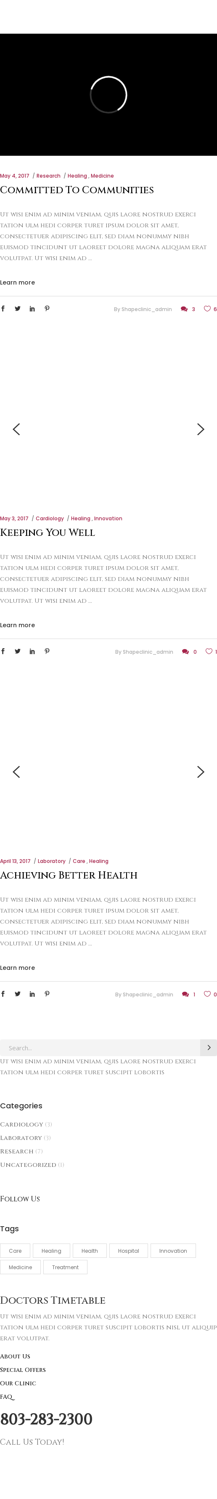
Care (79, 861)
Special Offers (23, 1370)
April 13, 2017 (15, 861)
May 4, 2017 (14, 175)
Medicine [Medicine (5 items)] (20, 1267)
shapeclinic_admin (147, 309)
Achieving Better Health (69, 875)
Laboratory (52, 861)
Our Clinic (18, 1383)
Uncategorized (28, 1165)
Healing (77, 175)
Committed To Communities (77, 190)
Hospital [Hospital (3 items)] (128, 1250)
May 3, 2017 (14, 518)
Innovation (108, 518)
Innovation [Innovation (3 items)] (173, 1250)
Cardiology (50, 518)
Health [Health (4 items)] (90, 1250)
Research (49, 175)
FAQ (6, 1397)
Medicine (102, 175)
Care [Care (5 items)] (15, 1250)
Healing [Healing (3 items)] (51, 1250)
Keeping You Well (47, 533)
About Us (15, 1357)
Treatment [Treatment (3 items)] (65, 1267)
